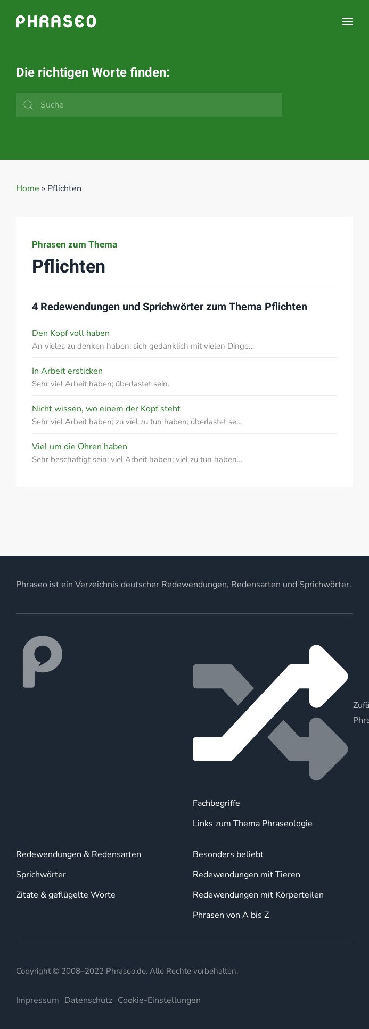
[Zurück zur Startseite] (56, 21)
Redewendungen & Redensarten (78, 854)
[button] (347, 21)
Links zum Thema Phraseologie (253, 823)
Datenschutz (88, 1000)
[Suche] (149, 105)
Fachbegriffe (216, 803)
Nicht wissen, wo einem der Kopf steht (106, 409)
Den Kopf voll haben (71, 333)
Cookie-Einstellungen (159, 1000)
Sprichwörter (41, 874)
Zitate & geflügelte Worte (66, 895)
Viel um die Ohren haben (79, 446)
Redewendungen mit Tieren (246, 874)
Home (27, 188)
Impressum (37, 1000)
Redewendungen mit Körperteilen (258, 895)
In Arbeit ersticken (67, 371)
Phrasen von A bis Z (231, 915)
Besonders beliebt (228, 854)
